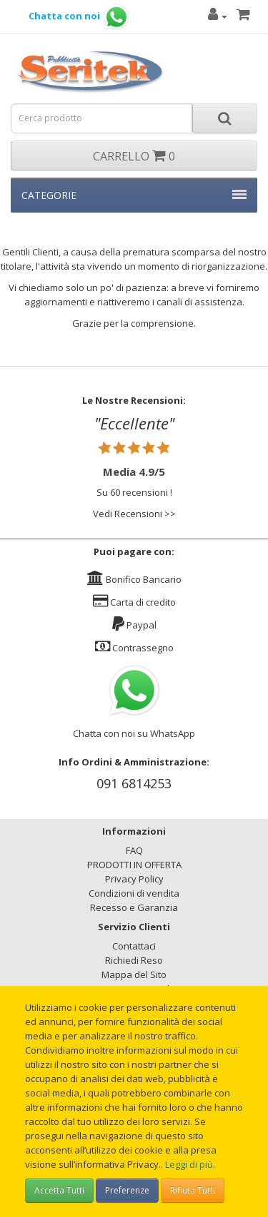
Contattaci (134, 946)
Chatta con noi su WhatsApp (134, 733)
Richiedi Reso (134, 960)
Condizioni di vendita (134, 893)
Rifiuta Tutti (192, 1190)
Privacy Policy (134, 878)
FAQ (134, 850)
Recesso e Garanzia (134, 907)
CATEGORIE (134, 195)
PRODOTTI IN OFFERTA (134, 864)
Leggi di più (189, 1164)
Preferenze (127, 1190)
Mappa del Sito (134, 974)
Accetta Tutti (59, 1190)
